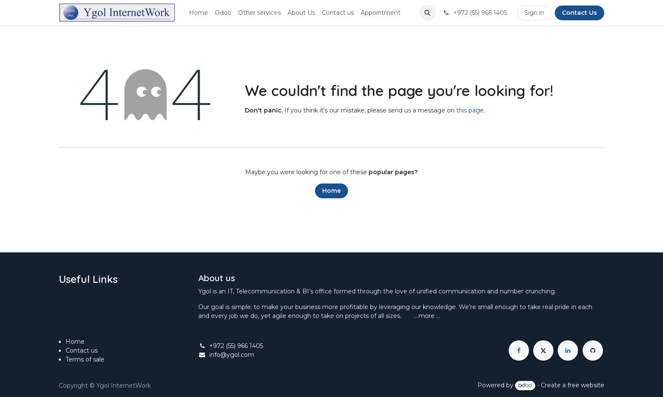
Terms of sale (86, 359)
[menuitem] (198, 13)
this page (470, 110)
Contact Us (579, 12)
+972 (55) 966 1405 (236, 346)
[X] (543, 350)
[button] (427, 13)
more (427, 316)
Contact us (82, 350)
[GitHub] (593, 350)
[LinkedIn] (568, 350)
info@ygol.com (231, 355)
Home (331, 190)
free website (585, 385)
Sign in (534, 12)
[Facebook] (519, 350)
